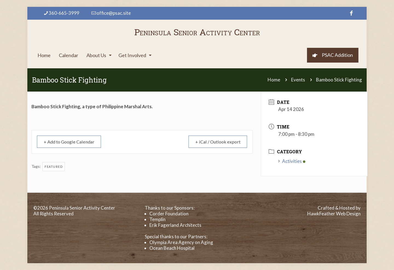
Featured (54, 166)
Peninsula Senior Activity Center (197, 32)
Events (298, 80)
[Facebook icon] (351, 13)
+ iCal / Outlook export (216, 142)
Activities (291, 161)
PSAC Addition (332, 55)
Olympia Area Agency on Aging (181, 242)
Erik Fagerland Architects (175, 225)
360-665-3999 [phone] (64, 13)
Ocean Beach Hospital (172, 248)
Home (274, 80)
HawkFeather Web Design (334, 213)
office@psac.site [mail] (114, 13)
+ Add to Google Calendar (72, 142)
